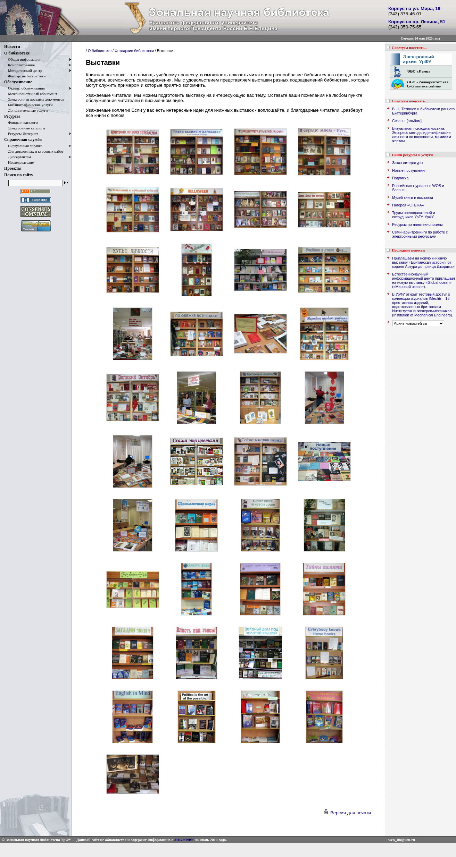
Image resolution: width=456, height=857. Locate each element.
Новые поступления (409, 170)
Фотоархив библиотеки (24, 76)
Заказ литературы (407, 163)
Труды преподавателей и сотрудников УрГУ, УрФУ (413, 215)
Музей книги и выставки (412, 197)
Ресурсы (12, 116)
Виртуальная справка (23, 146)
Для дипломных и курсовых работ (34, 151)
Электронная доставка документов (34, 99)
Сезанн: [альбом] (407, 121)
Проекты (13, 168)
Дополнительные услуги (26, 110)
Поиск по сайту (18, 174)
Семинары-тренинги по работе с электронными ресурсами (420, 234)
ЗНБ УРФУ (184, 840)
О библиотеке (17, 53)
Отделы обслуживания (24, 88)
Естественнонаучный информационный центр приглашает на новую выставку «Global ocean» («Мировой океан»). (423, 280)
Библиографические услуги (28, 105)
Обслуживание (18, 81)
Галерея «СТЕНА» (408, 205)
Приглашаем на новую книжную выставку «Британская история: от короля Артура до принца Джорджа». (424, 262)
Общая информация (22, 59)
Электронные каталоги (24, 128)
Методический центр (23, 70)
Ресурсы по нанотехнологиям (417, 224)
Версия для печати (347, 812)
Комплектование (19, 65)
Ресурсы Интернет (21, 133)
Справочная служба (23, 139)
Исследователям (19, 162)
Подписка (400, 178)
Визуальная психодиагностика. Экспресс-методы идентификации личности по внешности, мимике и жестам (421, 134)
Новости (12, 46)
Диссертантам (17, 157)
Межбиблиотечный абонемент (30, 94)
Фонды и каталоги (21, 122)
